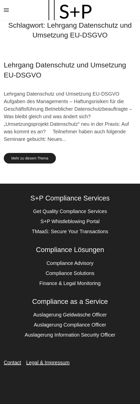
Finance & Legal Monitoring (69, 283)
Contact (12, 362)
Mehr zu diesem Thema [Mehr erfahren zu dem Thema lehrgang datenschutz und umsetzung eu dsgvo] (29, 158)
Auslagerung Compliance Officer (70, 325)
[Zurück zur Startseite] (70, 10)
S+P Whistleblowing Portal (70, 221)
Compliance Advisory (70, 263)
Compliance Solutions (70, 273)
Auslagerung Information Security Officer (70, 335)
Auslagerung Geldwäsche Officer (70, 314)
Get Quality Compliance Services (70, 211)
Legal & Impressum (47, 362)
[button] (6, 10)
